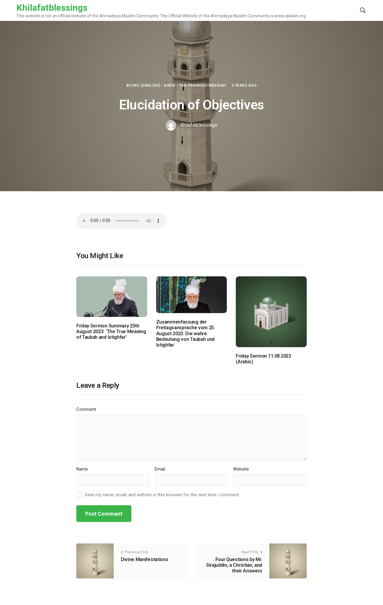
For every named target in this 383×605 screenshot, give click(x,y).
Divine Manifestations (144, 559)
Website (241, 469)
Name (82, 469)
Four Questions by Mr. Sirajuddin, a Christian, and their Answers (234, 565)
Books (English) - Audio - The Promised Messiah (176, 85)
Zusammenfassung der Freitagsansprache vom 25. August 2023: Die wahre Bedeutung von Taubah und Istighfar (185, 333)
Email (160, 469)
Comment (86, 409)
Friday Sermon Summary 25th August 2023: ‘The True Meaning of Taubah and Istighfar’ (111, 331)
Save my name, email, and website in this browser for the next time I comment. (162, 494)
